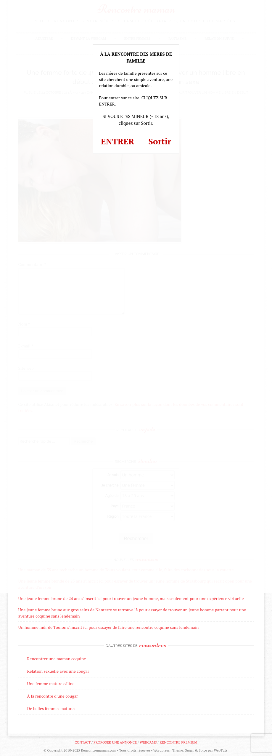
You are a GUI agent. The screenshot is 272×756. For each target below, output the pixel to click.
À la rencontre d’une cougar (52, 696)
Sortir (159, 141)
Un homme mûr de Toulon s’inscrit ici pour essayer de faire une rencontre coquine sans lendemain (108, 627)
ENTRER (117, 141)
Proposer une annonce (115, 742)
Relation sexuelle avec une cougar (58, 671)
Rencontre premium (178, 742)
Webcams (148, 742)
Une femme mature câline (51, 683)
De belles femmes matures (51, 708)
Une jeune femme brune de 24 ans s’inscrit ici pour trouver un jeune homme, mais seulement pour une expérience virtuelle (131, 598)
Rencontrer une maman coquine (56, 658)
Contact (82, 742)
